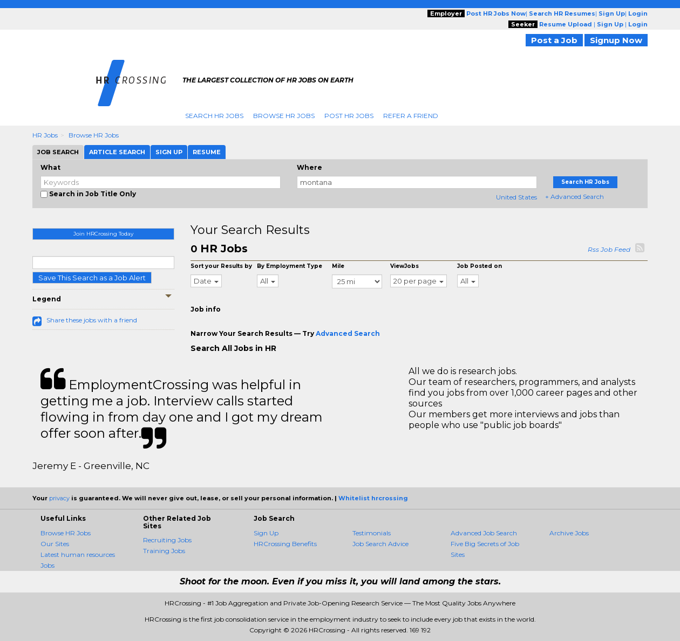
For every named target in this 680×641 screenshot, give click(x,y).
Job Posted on (479, 266)
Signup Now (616, 40)
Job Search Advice (380, 544)
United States (516, 197)
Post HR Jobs (348, 116)
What (50, 167)
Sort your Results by (221, 266)
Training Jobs (164, 551)
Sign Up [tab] (168, 152)
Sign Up (266, 533)
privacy (59, 498)
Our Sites (54, 544)
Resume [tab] (207, 152)
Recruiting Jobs (167, 540)
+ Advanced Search (574, 196)
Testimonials (371, 533)
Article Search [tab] (117, 152)
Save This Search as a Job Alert (92, 277)
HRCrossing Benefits (285, 544)
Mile (338, 266)
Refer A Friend (410, 116)
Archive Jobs (569, 533)
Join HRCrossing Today (103, 233)
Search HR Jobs (214, 116)
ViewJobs (404, 266)
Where (309, 167)
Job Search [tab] (58, 152)
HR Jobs (45, 135)
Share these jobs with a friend (91, 320)
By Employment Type (289, 266)
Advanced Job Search (484, 533)
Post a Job (554, 40)
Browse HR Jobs (284, 116)
